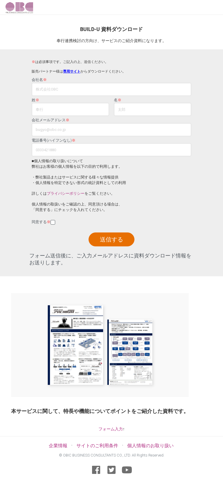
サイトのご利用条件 (97, 445)
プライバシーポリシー (65, 193)
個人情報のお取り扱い (150, 445)
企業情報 (58, 445)
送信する (111, 239)
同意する (41, 222)
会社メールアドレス (50, 120)
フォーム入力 (110, 429)
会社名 (39, 80)
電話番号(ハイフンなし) (53, 140)
